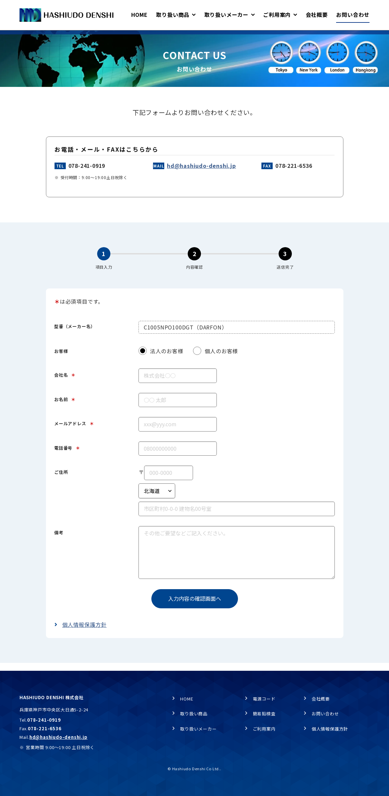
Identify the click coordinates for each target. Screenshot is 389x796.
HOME (25, 37)
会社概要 (321, 700)
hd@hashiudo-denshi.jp (201, 175)
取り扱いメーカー (198, 730)
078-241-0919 (86, 175)
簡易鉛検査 (264, 715)
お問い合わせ (325, 715)
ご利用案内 (264, 730)
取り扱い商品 (194, 715)
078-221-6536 (293, 175)
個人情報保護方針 (84, 634)
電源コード (264, 700)
